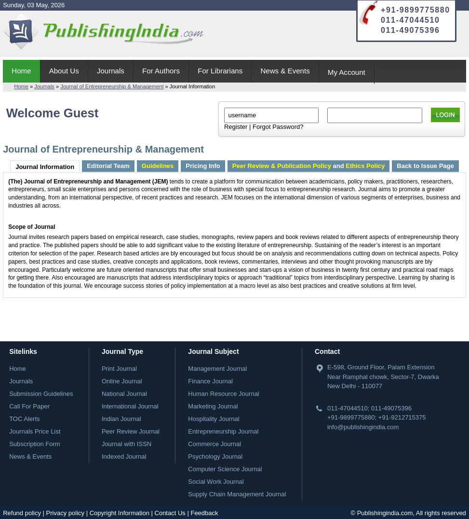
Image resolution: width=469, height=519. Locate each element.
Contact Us (170, 513)
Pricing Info (203, 165)
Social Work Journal (215, 481)
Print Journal (119, 368)
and (308, 165)
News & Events (284, 71)
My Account (346, 72)
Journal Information (44, 166)
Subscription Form (34, 444)
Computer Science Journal (225, 469)
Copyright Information (119, 513)
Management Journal (217, 368)
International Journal (130, 406)
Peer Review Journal (131, 431)
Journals (110, 71)
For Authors (161, 71)
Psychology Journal (215, 456)
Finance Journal (210, 381)
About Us (64, 71)
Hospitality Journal (213, 418)
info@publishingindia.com (363, 427)
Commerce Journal (214, 444)
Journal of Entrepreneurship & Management (111, 86)
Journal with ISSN (126, 444)
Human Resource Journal (223, 393)
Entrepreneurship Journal (223, 431)
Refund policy (22, 513)
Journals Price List (34, 431)
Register (235, 126)
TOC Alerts (24, 418)
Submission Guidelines (41, 393)
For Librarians (220, 71)
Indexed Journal (124, 456)
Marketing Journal (213, 406)
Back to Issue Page (425, 165)
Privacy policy (65, 513)
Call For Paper (29, 406)
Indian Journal (121, 418)
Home (21, 71)
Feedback (204, 513)
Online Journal (122, 381)
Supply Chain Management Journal (237, 494)
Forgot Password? (278, 126)
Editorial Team (108, 165)
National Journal (124, 393)
